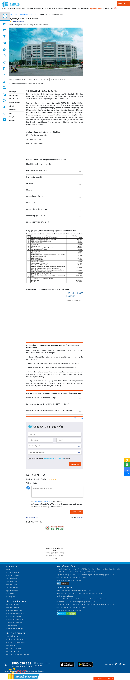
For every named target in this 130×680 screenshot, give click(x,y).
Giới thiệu (8, 569)
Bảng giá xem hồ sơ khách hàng (15, 642)
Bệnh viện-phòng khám (29, 14)
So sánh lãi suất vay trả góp (14, 616)
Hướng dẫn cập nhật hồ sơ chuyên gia (17, 654)
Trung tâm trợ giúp (11, 578)
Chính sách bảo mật (12, 587)
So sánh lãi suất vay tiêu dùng (15, 613)
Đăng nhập (37, 501)
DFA (112, 8)
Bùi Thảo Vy (78, 418)
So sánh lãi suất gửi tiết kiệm (14, 629)
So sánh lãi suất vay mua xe (14, 622)
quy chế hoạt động (59, 458)
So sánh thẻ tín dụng (12, 626)
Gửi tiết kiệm (38, 9)
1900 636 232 (21, 663)
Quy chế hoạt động (11, 584)
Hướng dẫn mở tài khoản (13, 648)
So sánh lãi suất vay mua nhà (14, 619)
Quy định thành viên (12, 591)
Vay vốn (30, 9)
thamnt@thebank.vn (101, 599)
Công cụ (67, 9)
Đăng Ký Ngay (75, 464)
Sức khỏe (59, 9)
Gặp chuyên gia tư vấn (12, 607)
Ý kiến (74, 9)
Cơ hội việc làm (10, 597)
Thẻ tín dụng (20, 9)
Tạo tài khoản (48, 501)
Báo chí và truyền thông (13, 575)
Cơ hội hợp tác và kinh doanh (14, 639)
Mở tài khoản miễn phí (12, 636)
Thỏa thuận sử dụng (12, 581)
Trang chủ (13, 14)
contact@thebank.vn (67, 596)
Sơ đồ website (10, 594)
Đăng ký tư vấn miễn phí (13, 604)
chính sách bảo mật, (49, 458)
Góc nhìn (4, 9)
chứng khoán (50, 9)
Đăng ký (106, 9)
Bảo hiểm (11, 9)
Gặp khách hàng (96, 9)
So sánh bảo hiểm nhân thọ (14, 610)
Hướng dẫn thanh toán (12, 651)
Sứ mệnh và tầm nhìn (12, 572)
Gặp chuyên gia (83, 9)
